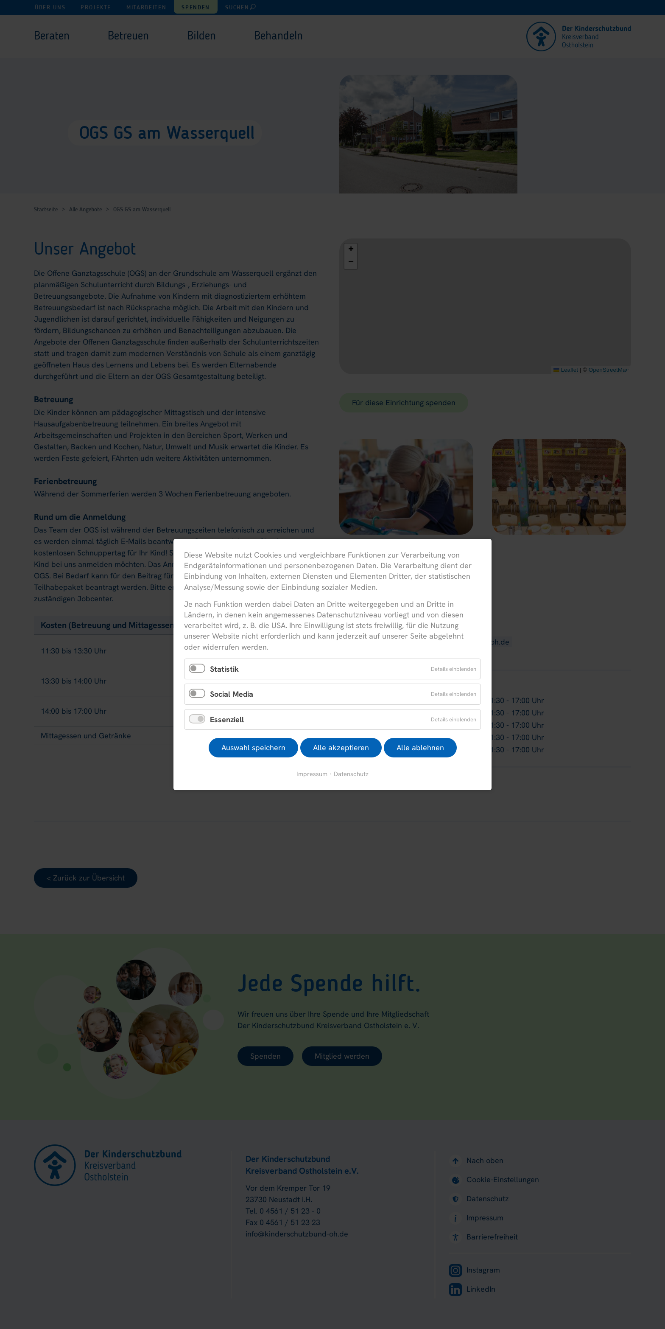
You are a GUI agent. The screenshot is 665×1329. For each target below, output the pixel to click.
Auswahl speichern (253, 747)
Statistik (224, 668)
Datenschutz (351, 774)
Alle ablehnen (420, 747)
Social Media (231, 694)
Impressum (311, 774)
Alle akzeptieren (341, 747)
